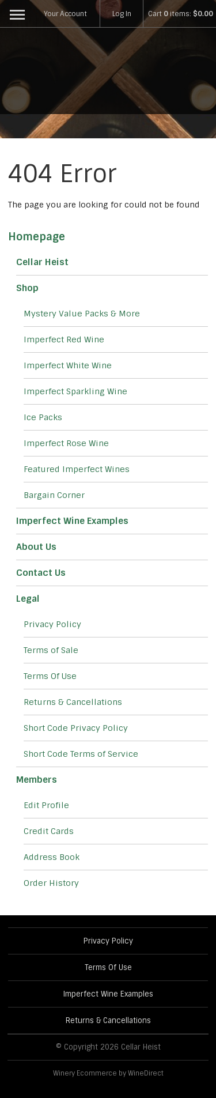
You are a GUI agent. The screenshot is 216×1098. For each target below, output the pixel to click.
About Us (36, 547)
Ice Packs (43, 417)
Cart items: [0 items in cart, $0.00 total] (180, 14)
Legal (28, 599)
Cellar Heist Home (108, 73)
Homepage (36, 237)
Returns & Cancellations (73, 702)
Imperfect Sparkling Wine (75, 391)
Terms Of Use (50, 676)
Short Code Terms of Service (81, 754)
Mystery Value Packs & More (82, 313)
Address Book (51, 857)
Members (36, 780)
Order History (51, 883)
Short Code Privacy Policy (76, 728)
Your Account (65, 13)
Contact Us (41, 573)
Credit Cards (49, 831)
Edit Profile (46, 805)
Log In (121, 13)
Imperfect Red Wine (64, 339)
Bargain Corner (54, 495)
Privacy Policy (52, 624)
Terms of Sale (51, 650)
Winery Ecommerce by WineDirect (108, 1073)
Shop (27, 288)
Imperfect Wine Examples (72, 521)
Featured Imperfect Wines (77, 469)
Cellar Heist (42, 262)
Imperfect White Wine (68, 365)
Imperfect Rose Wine (66, 443)
